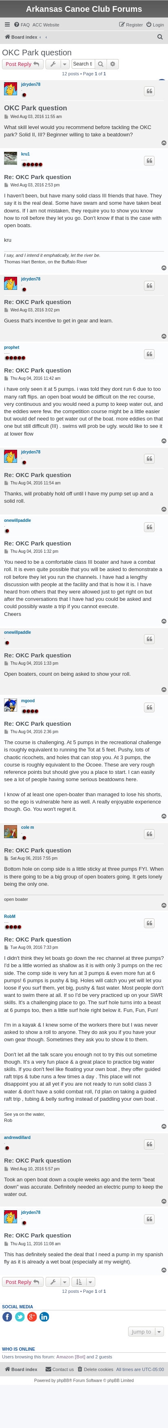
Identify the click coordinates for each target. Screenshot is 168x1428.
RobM (9, 916)
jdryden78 (30, 84)
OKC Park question (37, 52)
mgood (28, 701)
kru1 (25, 154)
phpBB (63, 1380)
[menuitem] (21, 25)
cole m (27, 827)
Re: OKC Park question (37, 176)
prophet (11, 347)
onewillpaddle (17, 520)
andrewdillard (17, 1137)
